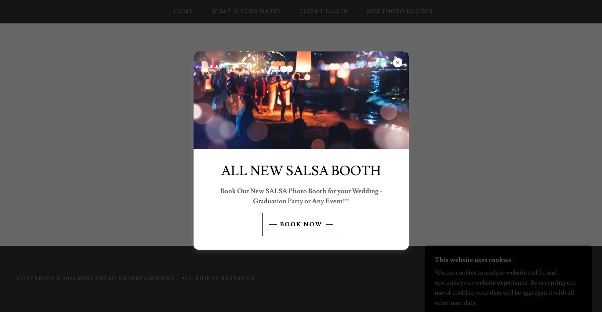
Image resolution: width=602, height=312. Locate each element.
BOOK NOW (301, 224)
